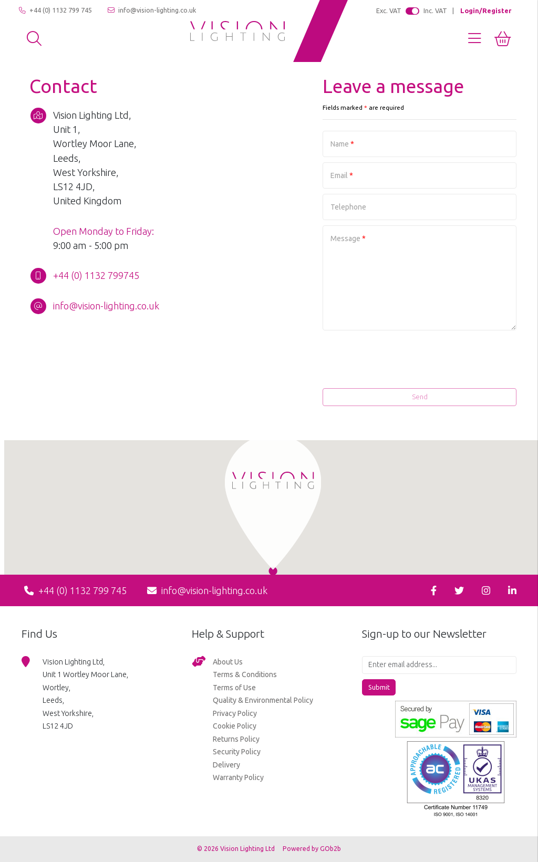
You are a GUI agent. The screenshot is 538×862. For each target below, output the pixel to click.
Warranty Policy (238, 777)
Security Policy (237, 751)
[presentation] (436, 364)
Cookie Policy (234, 726)
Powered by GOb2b (312, 848)
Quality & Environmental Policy (263, 700)
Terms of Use (234, 687)
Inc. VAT (435, 10)
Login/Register (485, 10)
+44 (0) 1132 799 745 (55, 10)
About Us (228, 662)
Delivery (226, 765)
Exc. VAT (388, 10)
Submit (379, 687)
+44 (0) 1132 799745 (96, 275)
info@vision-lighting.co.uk (152, 10)
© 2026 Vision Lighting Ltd (236, 848)
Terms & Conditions (245, 674)
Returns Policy (236, 739)
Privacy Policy (235, 713)
